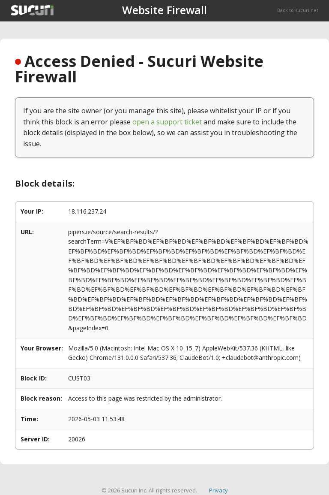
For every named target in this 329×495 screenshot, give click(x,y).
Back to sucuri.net (297, 10)
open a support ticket (167, 122)
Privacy (218, 490)
